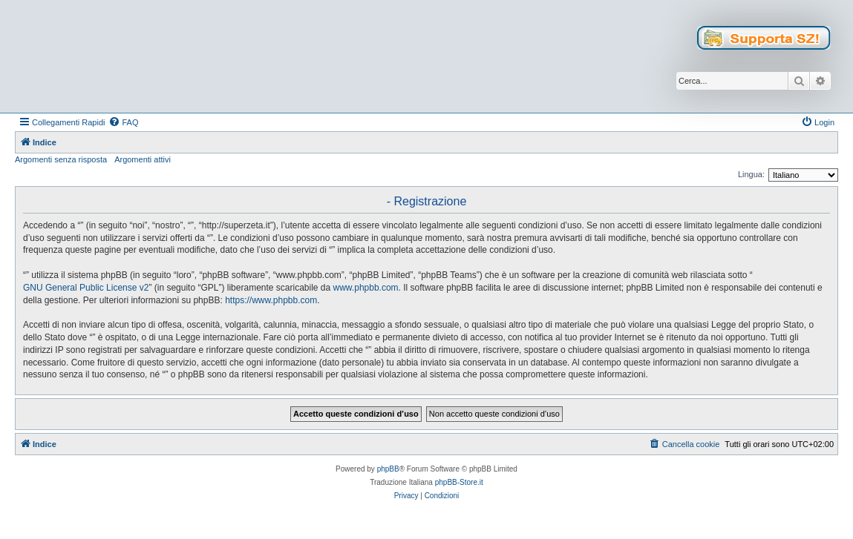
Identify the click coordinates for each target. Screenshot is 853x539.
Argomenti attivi (142, 159)
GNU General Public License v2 (85, 287)
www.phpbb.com (366, 287)
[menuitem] (123, 122)
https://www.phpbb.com (271, 300)
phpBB (388, 469)
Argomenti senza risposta (61, 159)
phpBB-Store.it (459, 482)
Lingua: (751, 174)
